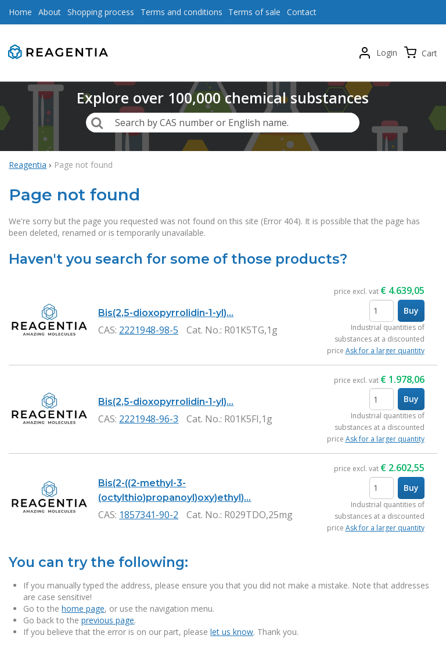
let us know (231, 631)
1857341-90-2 (148, 514)
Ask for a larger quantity (385, 351)
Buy (411, 310)
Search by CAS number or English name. (202, 122)
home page (83, 608)
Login (386, 52)
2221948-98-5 (148, 330)
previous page (107, 620)
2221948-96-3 (148, 418)
